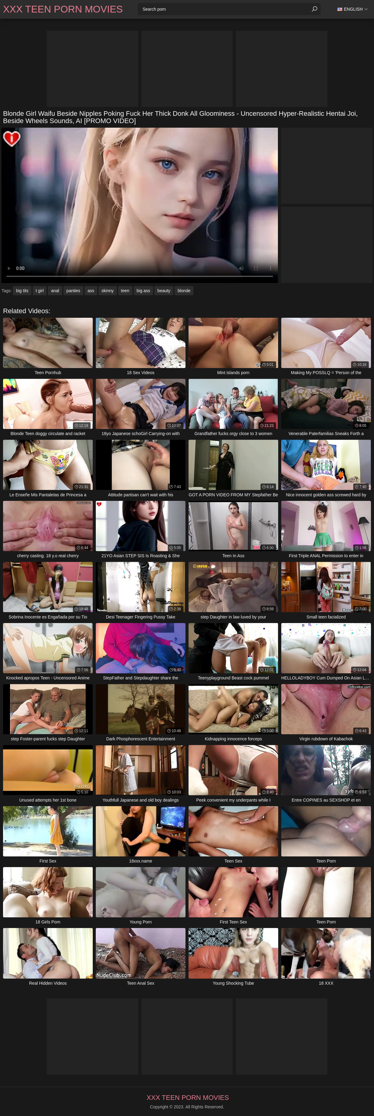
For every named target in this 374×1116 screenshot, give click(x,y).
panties (73, 290)
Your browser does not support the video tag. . (140, 205)
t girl (40, 290)
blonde (184, 290)
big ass (143, 290)
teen (125, 290)
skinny (108, 290)
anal (55, 290)
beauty (163, 290)
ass (91, 290)
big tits (22, 290)
